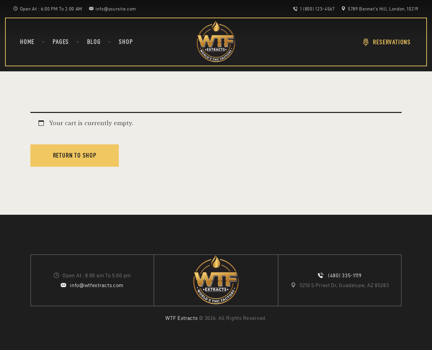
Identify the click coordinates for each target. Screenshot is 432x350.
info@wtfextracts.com (97, 285)
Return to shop (75, 155)
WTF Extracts (181, 318)
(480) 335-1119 (344, 275)
